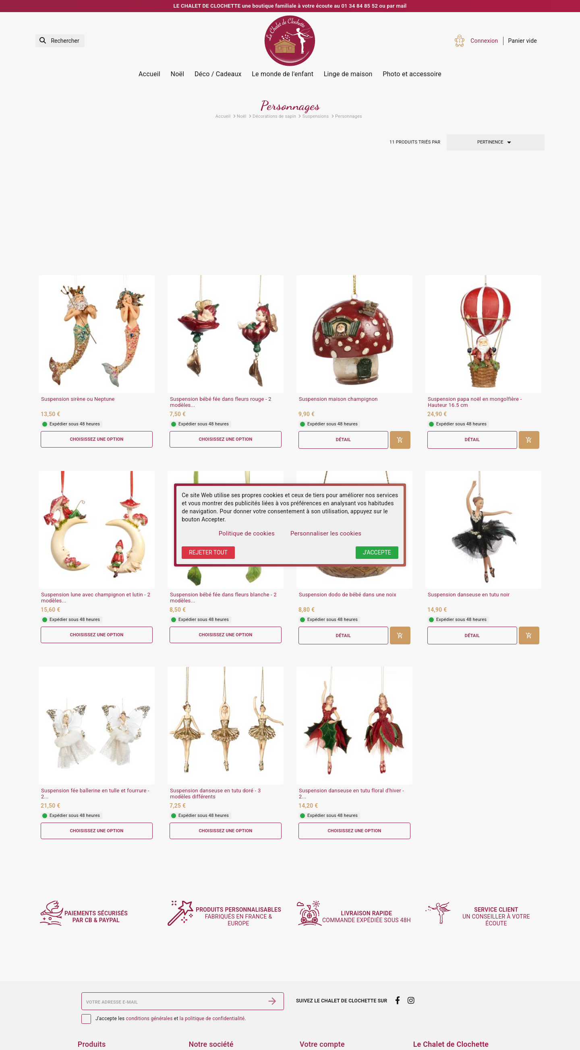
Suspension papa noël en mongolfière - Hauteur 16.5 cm (475, 299)
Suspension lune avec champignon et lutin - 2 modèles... (95, 495)
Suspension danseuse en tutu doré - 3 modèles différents (215, 691)
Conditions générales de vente (227, 1010)
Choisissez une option (96, 336)
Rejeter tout (208, 552)
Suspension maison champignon (338, 296)
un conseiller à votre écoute (500, 860)
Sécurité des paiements (218, 1021)
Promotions (93, 1010)
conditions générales (149, 962)
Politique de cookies (247, 533)
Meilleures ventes (100, 1032)
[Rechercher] (60, 41)
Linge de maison (348, 74)
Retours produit (320, 1010)
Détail (343, 336)
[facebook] (397, 943)
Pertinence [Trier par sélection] (495, 142)
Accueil (149, 74)
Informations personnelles (334, 999)
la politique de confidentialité (212, 962)
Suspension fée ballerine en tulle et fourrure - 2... (95, 691)
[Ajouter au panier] (400, 337)
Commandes (316, 1021)
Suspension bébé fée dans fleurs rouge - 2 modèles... (220, 299)
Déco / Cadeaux (218, 74)
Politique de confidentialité (223, 1032)
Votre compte (322, 987)
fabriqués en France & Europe (242, 859)
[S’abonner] (272, 944)
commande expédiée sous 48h (371, 860)
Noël (177, 74)
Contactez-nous (208, 1042)
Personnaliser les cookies (325, 533)
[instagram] (411, 943)
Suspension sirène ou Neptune (78, 296)
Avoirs (308, 1032)
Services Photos (99, 999)
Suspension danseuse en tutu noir (469, 492)
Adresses (312, 1042)
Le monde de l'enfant (282, 74)
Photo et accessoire (412, 74)
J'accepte (377, 552)
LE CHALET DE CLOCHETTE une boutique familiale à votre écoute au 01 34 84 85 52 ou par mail (290, 6)
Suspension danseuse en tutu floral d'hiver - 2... (351, 691)
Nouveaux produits (102, 1021)
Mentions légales (210, 999)
